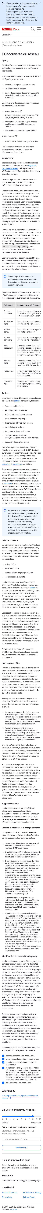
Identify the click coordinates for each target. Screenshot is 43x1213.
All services (7, 1197)
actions (17, 400)
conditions (17, 464)
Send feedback (21, 1147)
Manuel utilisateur (9, 42)
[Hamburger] (39, 29)
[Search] (33, 29)
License (13, 1209)
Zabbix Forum (29, 1197)
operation (6, 464)
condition (8, 483)
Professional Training (32, 1192)
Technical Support (9, 1192)
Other (32, 587)
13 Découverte (26, 42)
